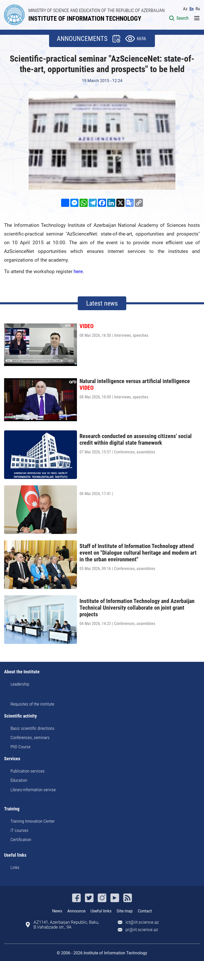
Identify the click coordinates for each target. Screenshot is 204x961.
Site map (125, 911)
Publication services (27, 771)
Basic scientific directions (32, 728)
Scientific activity (20, 716)
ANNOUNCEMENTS (82, 38)
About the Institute (22, 671)
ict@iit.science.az (142, 922)
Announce (76, 911)
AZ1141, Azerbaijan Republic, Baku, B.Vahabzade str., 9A (66, 925)
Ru (198, 9)
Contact (145, 911)
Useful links (15, 855)
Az (185, 9)
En (191, 9)
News (57, 911)
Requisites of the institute (32, 704)
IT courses (19, 830)
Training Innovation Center (32, 821)
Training (11, 809)
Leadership (19, 684)
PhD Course (20, 746)
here (78, 271)
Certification (20, 839)
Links (14, 867)
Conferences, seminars (30, 737)
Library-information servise (33, 789)
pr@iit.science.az (142, 929)
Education (18, 780)
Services (12, 758)
